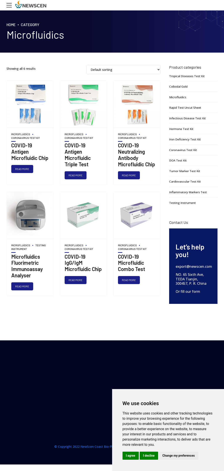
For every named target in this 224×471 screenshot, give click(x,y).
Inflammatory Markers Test (188, 192)
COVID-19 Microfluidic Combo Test (131, 263)
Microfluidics (20, 134)
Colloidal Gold (178, 86)
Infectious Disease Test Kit (188, 118)
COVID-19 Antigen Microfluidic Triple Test (78, 154)
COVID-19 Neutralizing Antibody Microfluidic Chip (136, 154)
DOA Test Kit (178, 160)
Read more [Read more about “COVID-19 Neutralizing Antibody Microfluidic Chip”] (129, 175)
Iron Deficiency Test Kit (186, 139)
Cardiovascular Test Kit (185, 181)
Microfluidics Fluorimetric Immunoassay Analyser (27, 266)
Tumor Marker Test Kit (185, 171)
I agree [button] (130, 455)
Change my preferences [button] (178, 455)
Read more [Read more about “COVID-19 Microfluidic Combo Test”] (129, 280)
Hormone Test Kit (182, 129)
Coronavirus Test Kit (183, 150)
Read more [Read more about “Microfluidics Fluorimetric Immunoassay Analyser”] (22, 286)
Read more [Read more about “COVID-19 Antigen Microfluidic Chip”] (22, 169)
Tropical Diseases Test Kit (187, 76)
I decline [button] (149, 455)
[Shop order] (123, 70)
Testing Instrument (183, 203)
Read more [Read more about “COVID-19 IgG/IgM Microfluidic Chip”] (76, 280)
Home (11, 24)
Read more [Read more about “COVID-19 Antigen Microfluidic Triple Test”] (76, 175)
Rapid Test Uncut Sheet (186, 107)
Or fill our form (188, 291)
